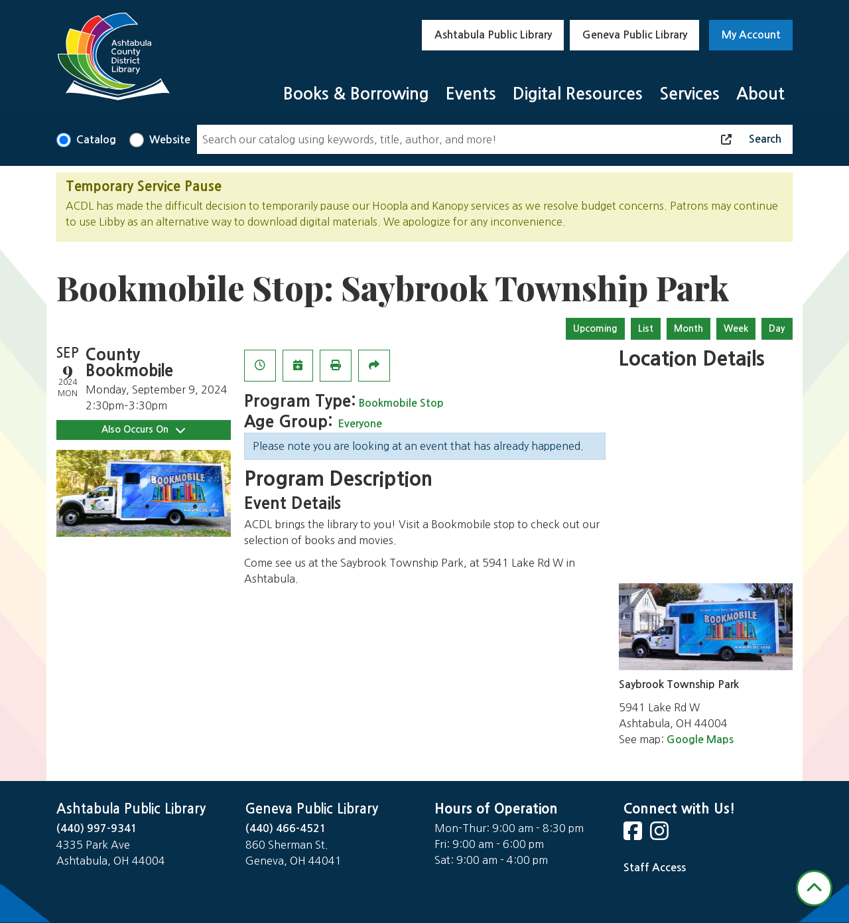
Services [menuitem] (689, 94)
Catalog (96, 140)
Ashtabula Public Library (493, 35)
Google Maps (700, 740)
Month (688, 328)
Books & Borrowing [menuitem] (356, 94)
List (645, 328)
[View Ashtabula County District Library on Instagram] (660, 835)
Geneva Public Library (634, 35)
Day (777, 328)
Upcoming (595, 328)
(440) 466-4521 (285, 828)
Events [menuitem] (471, 94)
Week (736, 328)
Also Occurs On (143, 430)
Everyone (360, 424)
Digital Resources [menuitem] (578, 94)
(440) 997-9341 (96, 828)
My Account (751, 35)
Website (169, 140)
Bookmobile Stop (401, 403)
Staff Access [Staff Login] (654, 868)
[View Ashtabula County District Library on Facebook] (634, 835)
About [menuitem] (760, 94)
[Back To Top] (814, 888)
